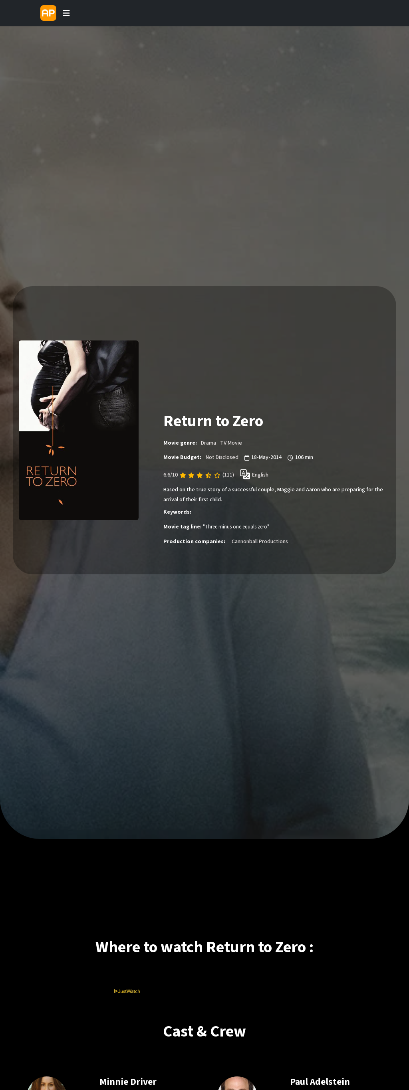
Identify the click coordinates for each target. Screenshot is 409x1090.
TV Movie (231, 443)
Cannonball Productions (260, 542)
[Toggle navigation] (66, 13)
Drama (208, 443)
